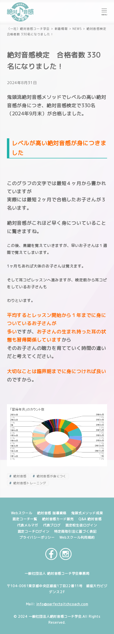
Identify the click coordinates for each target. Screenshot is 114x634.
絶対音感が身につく (51, 476)
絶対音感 (19, 476)
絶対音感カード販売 (58, 519)
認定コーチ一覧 (24, 519)
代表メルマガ (27, 525)
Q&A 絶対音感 (89, 519)
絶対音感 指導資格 (51, 513)
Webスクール (21, 513)
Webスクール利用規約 (77, 537)
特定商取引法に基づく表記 (75, 531)
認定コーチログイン (33, 531)
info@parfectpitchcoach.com (62, 604)
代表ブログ (52, 525)
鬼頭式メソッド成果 (87, 513)
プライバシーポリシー (37, 537)
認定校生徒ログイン (81, 525)
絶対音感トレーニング (29, 483)
